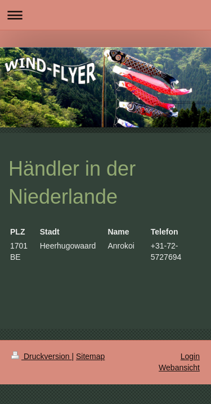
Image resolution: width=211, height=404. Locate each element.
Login (190, 356)
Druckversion (41, 356)
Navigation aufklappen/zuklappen (105, 15)
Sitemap (90, 356)
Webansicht (179, 367)
